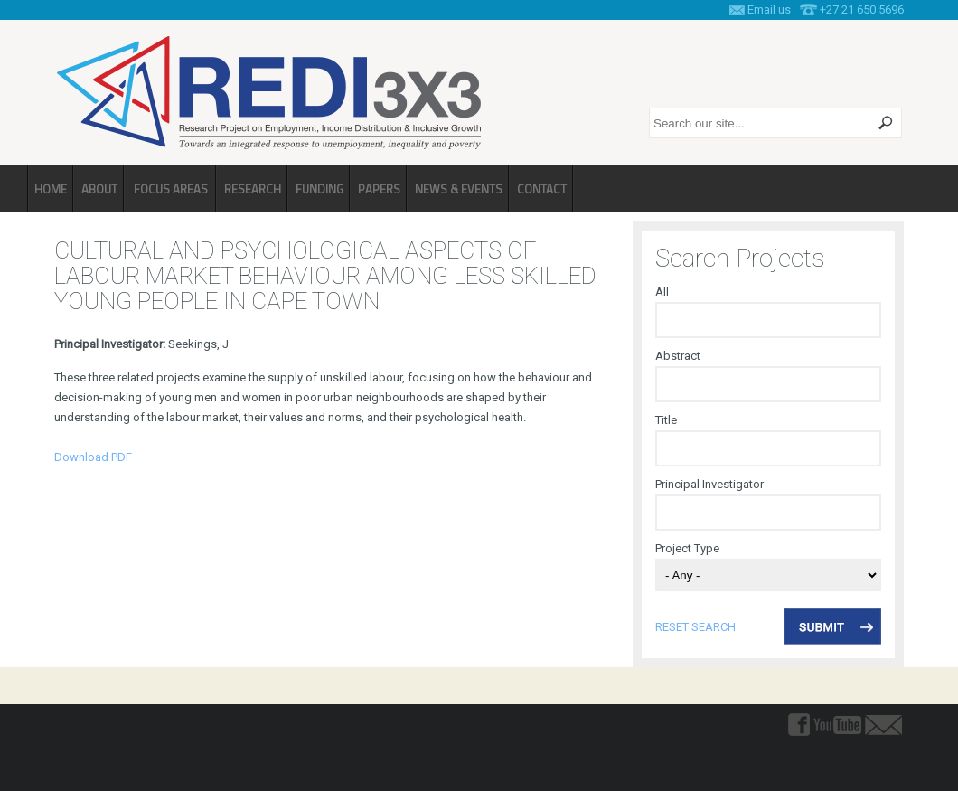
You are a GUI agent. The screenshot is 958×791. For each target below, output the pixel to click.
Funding (319, 189)
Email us (769, 9)
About (99, 189)
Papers (379, 189)
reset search (695, 627)
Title (666, 420)
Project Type (687, 548)
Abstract (677, 356)
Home (50, 189)
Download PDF (93, 457)
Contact (542, 189)
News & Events (458, 189)
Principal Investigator (709, 484)
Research (252, 189)
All (662, 291)
